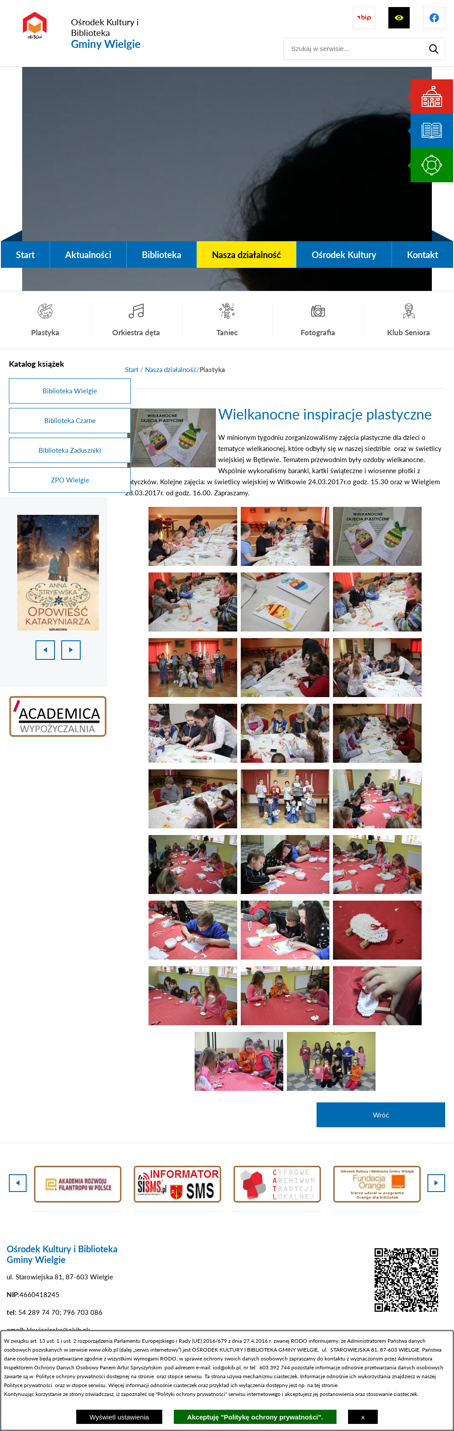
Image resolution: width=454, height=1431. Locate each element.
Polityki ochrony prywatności (191, 1394)
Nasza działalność (170, 369)
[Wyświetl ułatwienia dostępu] (399, 18)
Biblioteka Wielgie (70, 391)
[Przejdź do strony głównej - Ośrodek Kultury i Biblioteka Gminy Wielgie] (92, 33)
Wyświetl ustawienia (119, 1417)
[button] (193, 563)
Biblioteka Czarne (70, 420)
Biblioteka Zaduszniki (70, 450)
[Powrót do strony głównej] (131, 369)
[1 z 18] (58, 573)
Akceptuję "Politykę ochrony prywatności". (255, 1417)
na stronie (142, 1376)
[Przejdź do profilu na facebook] (434, 18)
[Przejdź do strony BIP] (364, 18)
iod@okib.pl (227, 1367)
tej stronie (325, 1385)
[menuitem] (25, 254)
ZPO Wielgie (70, 480)
